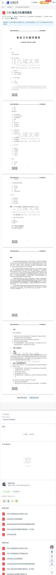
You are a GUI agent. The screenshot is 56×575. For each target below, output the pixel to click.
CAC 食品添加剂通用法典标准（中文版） (21, 529)
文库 (3, 7)
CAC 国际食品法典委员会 (22, 7)
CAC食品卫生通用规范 (14, 519)
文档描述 (6, 414)
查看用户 (16, 492)
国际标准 (9, 7)
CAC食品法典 (11, 534)
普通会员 (44, 2)
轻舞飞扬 (11, 483)
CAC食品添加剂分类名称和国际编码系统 (21, 524)
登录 (53, 3)
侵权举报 (14, 18)
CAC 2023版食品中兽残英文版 (17, 553)
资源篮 (34, 3)
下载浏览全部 (34, 398)
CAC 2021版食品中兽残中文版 (17, 514)
